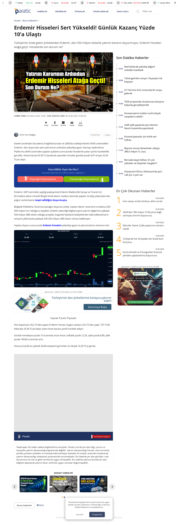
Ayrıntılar (79, 514)
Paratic (17, 20)
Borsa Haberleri (30, 20)
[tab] (62, 495)
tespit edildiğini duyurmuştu (51, 198)
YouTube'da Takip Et (101, 434)
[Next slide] (175, 3)
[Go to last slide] (15, 485)
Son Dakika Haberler (132, 57)
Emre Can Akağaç (28, 134)
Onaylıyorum (97, 514)
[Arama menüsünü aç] (137, 11)
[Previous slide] (3, 3)
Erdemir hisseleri (52, 223)
